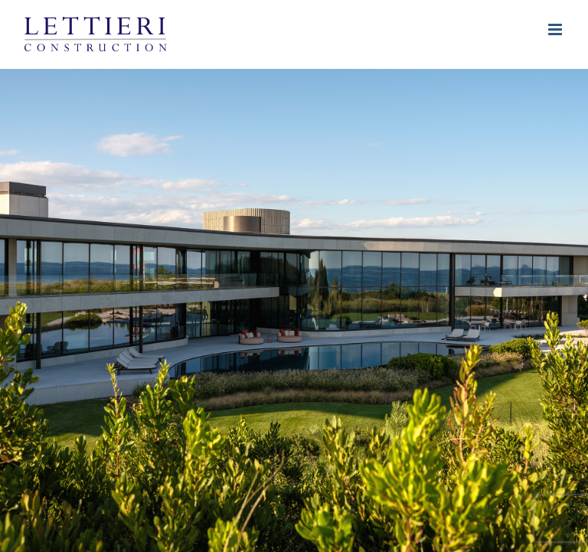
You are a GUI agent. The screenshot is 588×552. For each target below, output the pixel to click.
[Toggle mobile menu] (556, 29)
